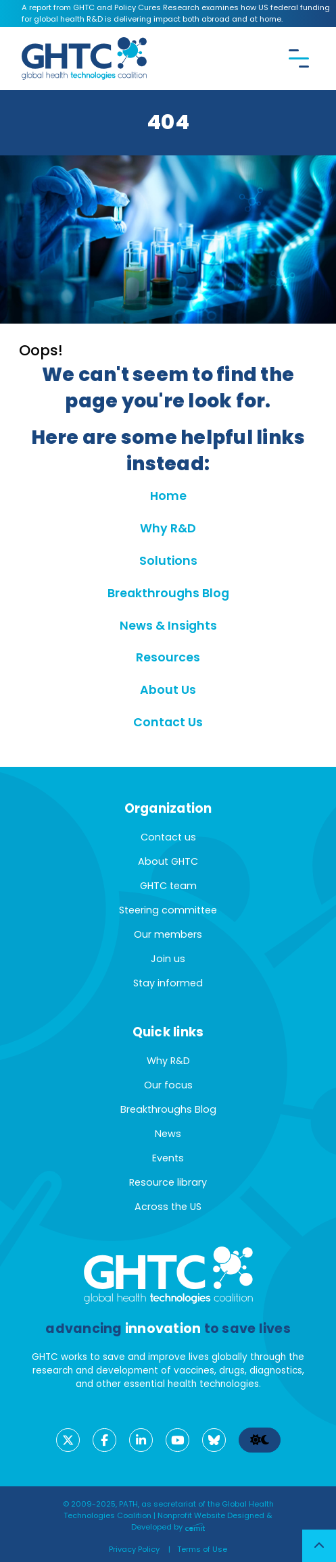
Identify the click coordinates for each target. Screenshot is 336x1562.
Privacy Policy (134, 1549)
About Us (168, 690)
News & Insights (168, 626)
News (168, 1133)
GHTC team (168, 885)
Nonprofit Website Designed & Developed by (201, 1521)
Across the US (168, 1206)
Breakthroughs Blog (168, 593)
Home (168, 496)
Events (168, 1158)
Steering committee (168, 910)
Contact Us (168, 722)
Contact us (168, 837)
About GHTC (168, 861)
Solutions (168, 561)
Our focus (168, 1085)
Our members (168, 934)
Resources (168, 657)
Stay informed (168, 983)
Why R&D (168, 528)
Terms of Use (202, 1549)
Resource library (168, 1182)
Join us (168, 958)
